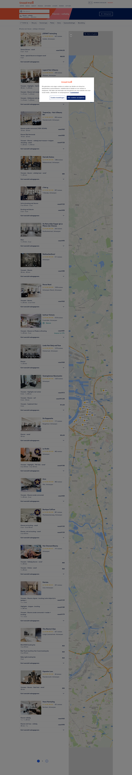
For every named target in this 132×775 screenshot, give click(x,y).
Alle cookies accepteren (76, 97)
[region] (66, 89)
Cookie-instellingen (57, 97)
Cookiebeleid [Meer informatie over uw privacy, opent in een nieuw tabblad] (74, 92)
